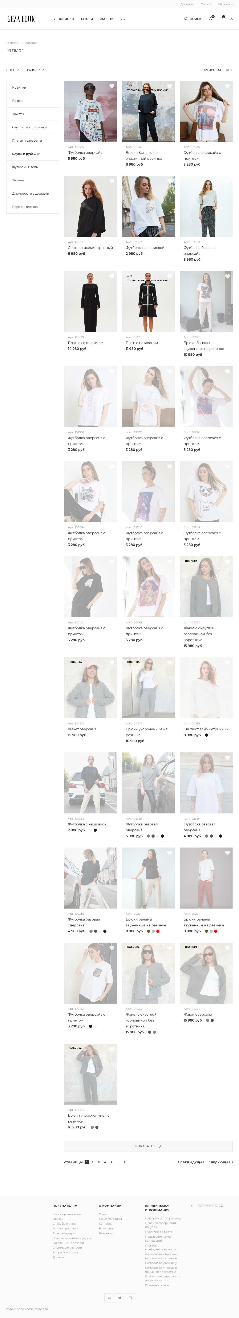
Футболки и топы (25, 167)
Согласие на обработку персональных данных (161, 1256)
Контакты (105, 1223)
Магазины (225, 4)
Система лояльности (67, 1247)
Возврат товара (64, 1233)
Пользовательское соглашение (158, 1238)
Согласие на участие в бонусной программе (161, 1269)
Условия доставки (65, 1228)
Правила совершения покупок (161, 1225)
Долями (58, 1257)
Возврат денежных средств (72, 1238)
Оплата (206, 4)
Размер (34, 70)
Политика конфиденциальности (161, 1247)
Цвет (10, 70)
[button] (123, 19)
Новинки (64, 19)
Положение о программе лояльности (163, 1278)
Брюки (87, 19)
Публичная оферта (158, 1231)
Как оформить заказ (67, 1214)
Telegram (105, 1233)
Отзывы (58, 1218)
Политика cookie (157, 1285)
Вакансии (106, 1228)
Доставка (187, 4)
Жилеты (18, 180)
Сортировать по (214, 70)
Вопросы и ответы (65, 1252)
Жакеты (107, 19)
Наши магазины (110, 1218)
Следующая (220, 1162)
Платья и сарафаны (27, 140)
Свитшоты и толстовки (29, 127)
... (118, 1162)
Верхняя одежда (25, 207)
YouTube (130, 1297)
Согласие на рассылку (161, 1263)
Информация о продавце (163, 1218)
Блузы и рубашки (26, 154)
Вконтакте (108, 1297)
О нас (103, 1214)
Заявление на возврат (68, 1243)
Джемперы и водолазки (30, 193)
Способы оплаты (64, 1223)
